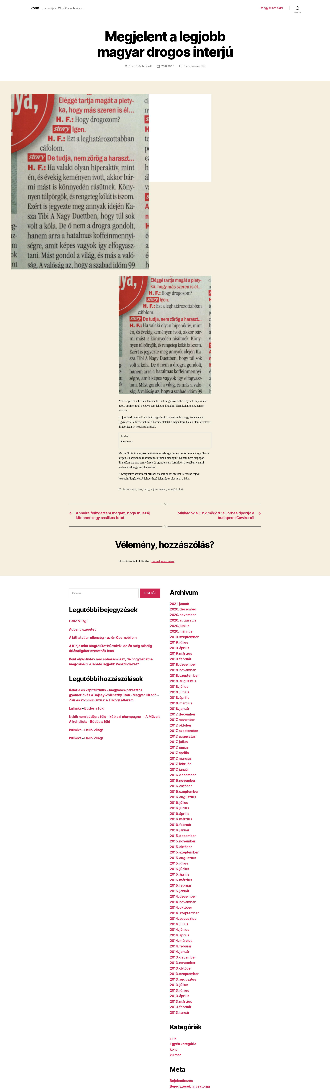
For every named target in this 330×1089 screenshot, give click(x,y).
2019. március (181, 653)
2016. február (180, 824)
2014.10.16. (167, 66)
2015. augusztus (183, 858)
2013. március (181, 1001)
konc (35, 8)
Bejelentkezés (181, 1080)
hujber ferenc (158, 489)
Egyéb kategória (183, 1044)
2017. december (182, 714)
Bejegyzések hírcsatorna (190, 1086)
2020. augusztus (183, 620)
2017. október (181, 725)
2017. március (181, 758)
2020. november (183, 615)
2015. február (180, 885)
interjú (171, 489)
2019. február (180, 659)
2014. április (179, 935)
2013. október (181, 968)
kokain (180, 489)
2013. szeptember (184, 973)
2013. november (183, 962)
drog (146, 489)
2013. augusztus (183, 979)
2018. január (180, 708)
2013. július (179, 985)
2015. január (179, 891)
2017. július (179, 742)
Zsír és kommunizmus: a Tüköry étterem (101, 700)
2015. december (183, 835)
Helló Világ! (78, 621)
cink (139, 489)
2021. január (179, 603)
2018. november (183, 670)
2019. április (179, 648)
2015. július (179, 863)
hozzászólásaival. (146, 426)
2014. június (179, 929)
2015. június (179, 869)
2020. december (183, 609)
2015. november (183, 841)
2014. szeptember (184, 913)
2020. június (179, 626)
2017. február (180, 764)
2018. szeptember (184, 675)
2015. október (181, 847)
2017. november (182, 719)
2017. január (179, 769)
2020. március (181, 631)
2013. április (179, 996)
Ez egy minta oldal (271, 8)
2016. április (179, 813)
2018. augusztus (183, 681)
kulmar (175, 1055)
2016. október (181, 786)
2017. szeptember (184, 730)
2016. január (179, 830)
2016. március (181, 819)
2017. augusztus (183, 736)
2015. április (179, 874)
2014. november (183, 902)
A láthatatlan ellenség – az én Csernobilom (103, 637)
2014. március (181, 940)
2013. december (183, 957)
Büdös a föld (94, 708)
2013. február (180, 1007)
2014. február (181, 946)
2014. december (183, 896)
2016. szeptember (184, 791)
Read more (127, 441)
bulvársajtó (129, 489)
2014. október (181, 907)
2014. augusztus (183, 918)
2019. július (179, 642)
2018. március (181, 703)
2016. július (179, 802)
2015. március (181, 880)
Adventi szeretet (82, 629)
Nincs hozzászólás (194, 66)
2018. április (179, 697)
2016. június (179, 808)
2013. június (179, 990)
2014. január (180, 951)
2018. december (183, 664)
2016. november (183, 780)
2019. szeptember (184, 637)
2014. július (179, 924)
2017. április (179, 753)
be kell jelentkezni (163, 561)
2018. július (179, 686)
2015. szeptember (184, 852)
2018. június (179, 692)
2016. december (183, 775)
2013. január (179, 1012)
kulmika (75, 708)
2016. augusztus (183, 797)
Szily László (145, 66)
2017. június (179, 747)
